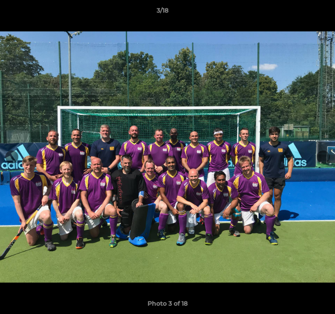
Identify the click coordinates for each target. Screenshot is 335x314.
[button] (303, 13)
